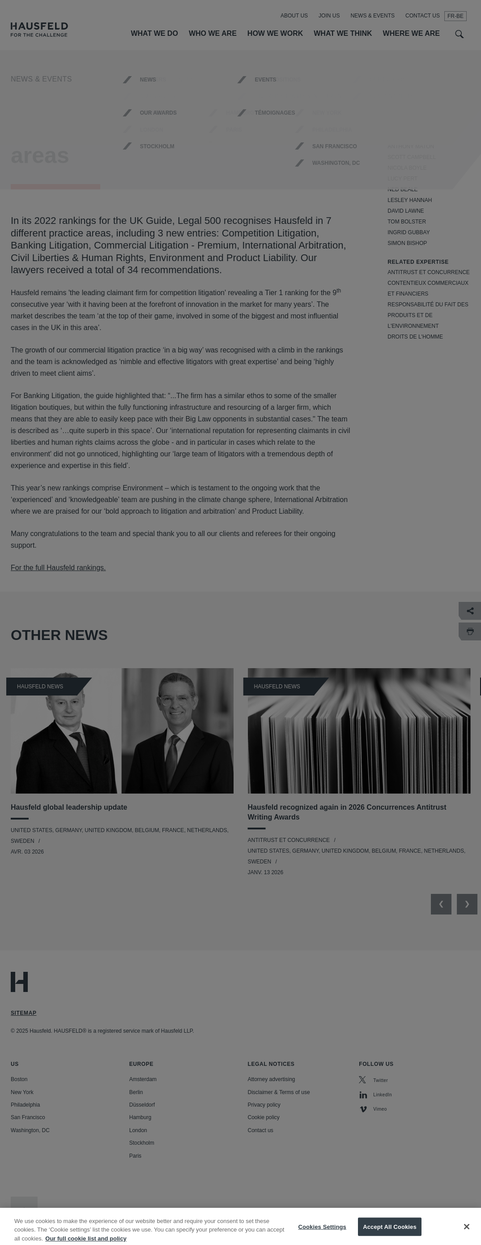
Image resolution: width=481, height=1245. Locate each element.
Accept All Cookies (390, 1232)
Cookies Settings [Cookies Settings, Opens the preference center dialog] (322, 1232)
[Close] (467, 1232)
